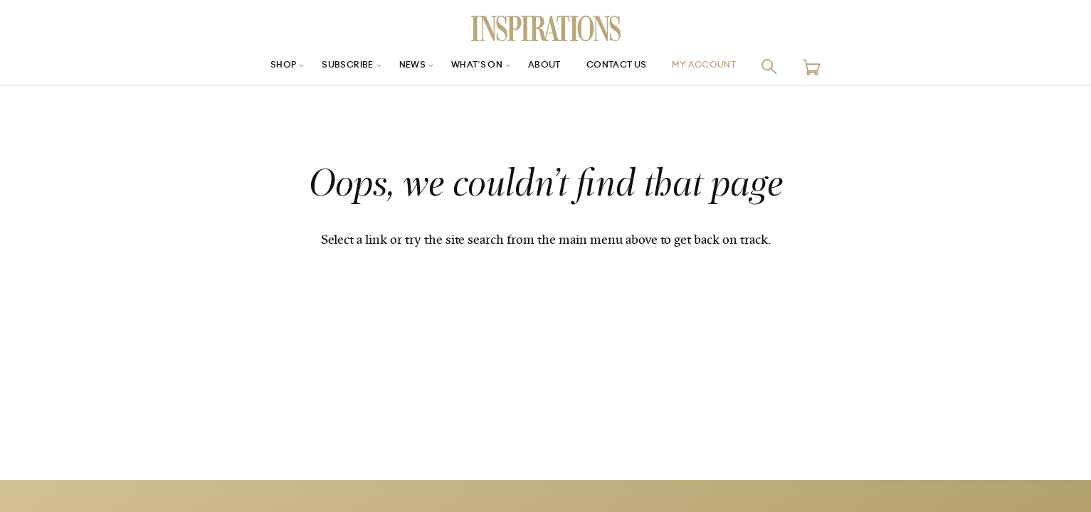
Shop (261, 66)
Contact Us (625, 66)
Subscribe (332, 66)
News (402, 66)
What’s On (472, 66)
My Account (722, 66)
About (545, 66)
